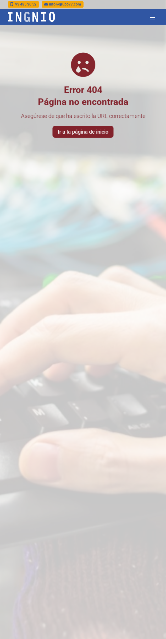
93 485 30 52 (25, 4)
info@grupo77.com (65, 4)
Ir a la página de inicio (83, 131)
